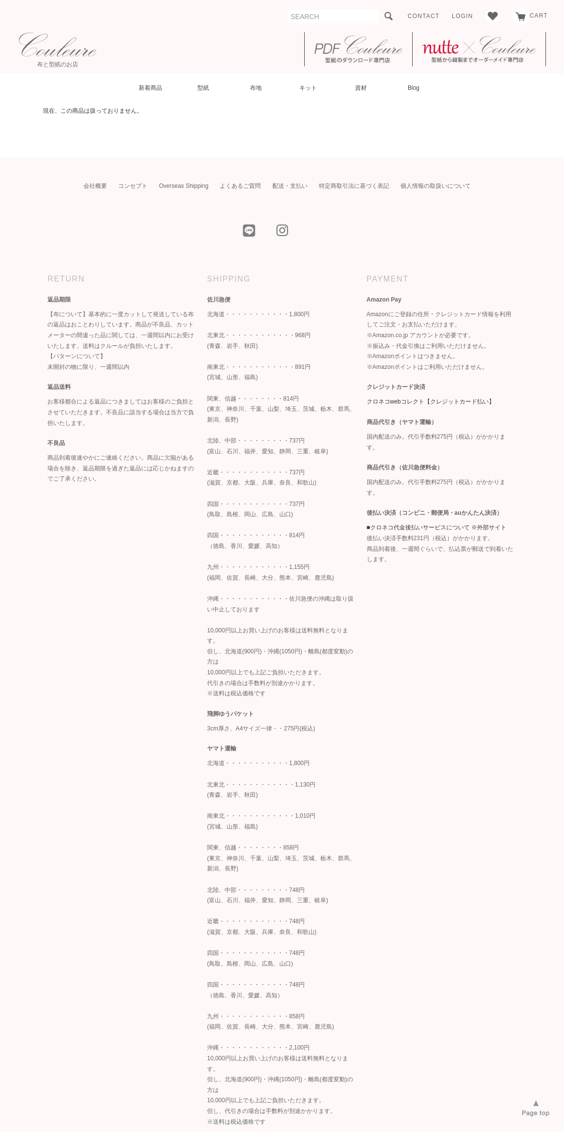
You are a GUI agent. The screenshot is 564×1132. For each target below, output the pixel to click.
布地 (256, 87)
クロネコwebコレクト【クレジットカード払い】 (431, 401)
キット (308, 87)
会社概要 (95, 185)
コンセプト (132, 185)
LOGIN (462, 16)
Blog (413, 87)
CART (530, 15)
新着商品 (150, 87)
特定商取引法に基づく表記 (354, 185)
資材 (361, 87)
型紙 (203, 87)
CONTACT (424, 16)
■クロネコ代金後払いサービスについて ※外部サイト (437, 527)
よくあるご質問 (240, 185)
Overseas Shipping (183, 185)
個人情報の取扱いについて (435, 185)
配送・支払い (290, 185)
